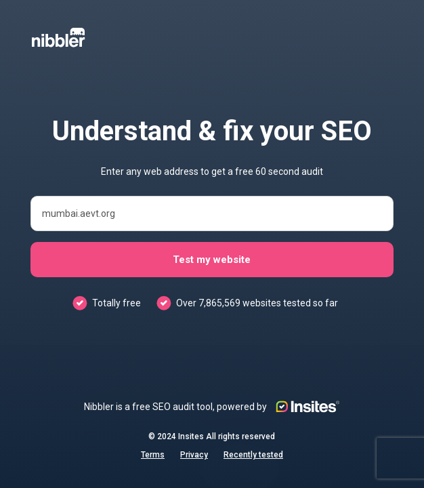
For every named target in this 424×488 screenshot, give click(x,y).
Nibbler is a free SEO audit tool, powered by (212, 407)
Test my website (212, 259)
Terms (153, 455)
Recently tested (253, 455)
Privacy (194, 455)
